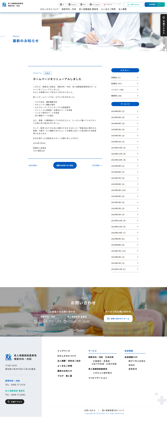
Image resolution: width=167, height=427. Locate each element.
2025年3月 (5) (118, 202)
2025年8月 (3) (118, 172)
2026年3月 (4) (118, 129)
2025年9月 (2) (118, 166)
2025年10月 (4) (118, 160)
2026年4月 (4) (118, 123)
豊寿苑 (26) (116, 95)
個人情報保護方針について (113, 410)
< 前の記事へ (33, 165)
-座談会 (131, 365)
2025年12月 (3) (118, 147)
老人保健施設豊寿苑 (97, 368)
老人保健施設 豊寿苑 (88, 9)
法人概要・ (69, 360)
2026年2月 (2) (118, 135)
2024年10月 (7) (118, 232)
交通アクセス (163, 26)
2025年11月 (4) (118, 153)
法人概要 (122, 9)
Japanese (107, 4)
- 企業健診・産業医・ (104, 362)
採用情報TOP (131, 357)
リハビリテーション (97, 377)
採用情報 (154, 4)
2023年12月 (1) (118, 269)
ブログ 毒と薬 (64, 375)
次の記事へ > (97, 165)
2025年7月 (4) (118, 178)
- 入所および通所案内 (102, 372)
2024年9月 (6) (118, 238)
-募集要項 (132, 368)
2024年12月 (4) (118, 220)
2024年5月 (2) (118, 257)
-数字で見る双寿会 (136, 361)
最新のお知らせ (64, 370)
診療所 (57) (116, 83)
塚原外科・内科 (69, 9)
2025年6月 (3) (118, 184)
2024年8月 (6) (118, 245)
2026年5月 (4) (118, 117)
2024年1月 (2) (118, 263)
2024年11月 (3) (118, 226)
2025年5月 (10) (118, 190)
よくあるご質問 (108, 9)
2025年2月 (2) (118, 208)
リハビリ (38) (117, 89)
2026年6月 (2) (118, 111)
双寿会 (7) (116, 77)
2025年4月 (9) (118, 196)
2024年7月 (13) (118, 251)
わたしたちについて (49, 9)
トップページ (63, 350)
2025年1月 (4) (118, 214)
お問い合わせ (133, 4)
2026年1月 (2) (118, 141)
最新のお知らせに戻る (64, 165)
